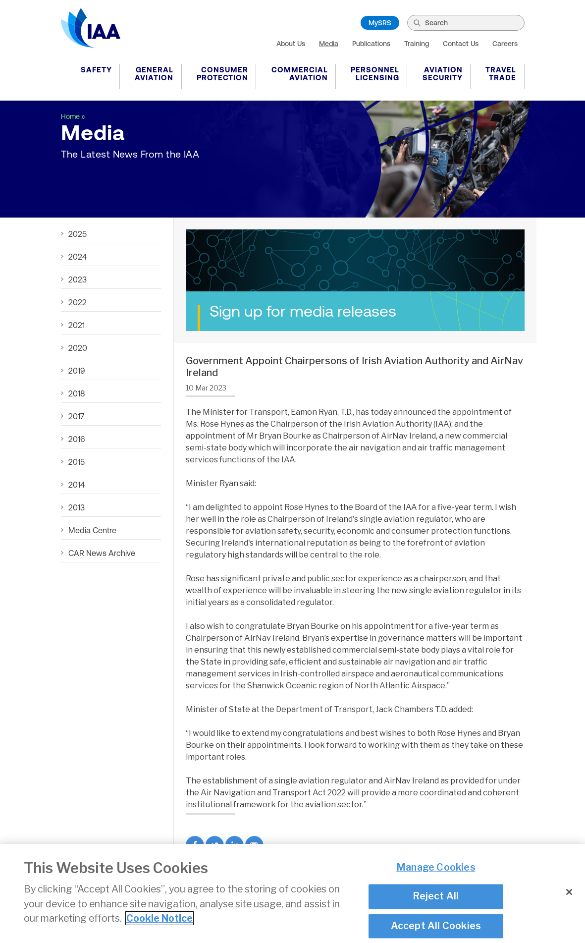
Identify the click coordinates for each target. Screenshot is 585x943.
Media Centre (92, 530)
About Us (290, 44)
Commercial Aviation (299, 73)
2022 (77, 302)
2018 (76, 393)
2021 (76, 325)
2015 (76, 461)
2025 (77, 233)
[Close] (569, 894)
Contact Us (461, 44)
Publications (371, 44)
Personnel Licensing (375, 73)
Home (70, 116)
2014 (76, 484)
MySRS (380, 23)
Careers (505, 44)
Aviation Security (443, 73)
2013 (76, 507)
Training (416, 44)
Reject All (436, 898)
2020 (77, 347)
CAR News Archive (101, 553)
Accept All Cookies (436, 928)
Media (328, 44)
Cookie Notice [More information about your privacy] (159, 920)
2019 (76, 370)
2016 (76, 439)
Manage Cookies (436, 869)
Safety (96, 69)
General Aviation (154, 73)
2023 (77, 279)
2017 (76, 416)
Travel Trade (500, 73)
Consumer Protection (222, 73)
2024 (77, 256)
